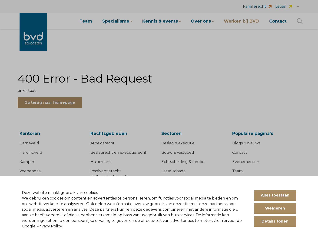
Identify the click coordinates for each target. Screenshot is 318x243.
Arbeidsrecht (102, 143)
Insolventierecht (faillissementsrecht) (109, 174)
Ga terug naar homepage (49, 102)
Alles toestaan (275, 195)
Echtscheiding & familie (182, 162)
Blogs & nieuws (246, 143)
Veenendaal (31, 171)
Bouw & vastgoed (177, 152)
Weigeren (275, 208)
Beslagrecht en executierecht (118, 152)
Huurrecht (100, 162)
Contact (239, 152)
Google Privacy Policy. (42, 226)
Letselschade (173, 171)
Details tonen (275, 221)
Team (237, 171)
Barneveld (29, 143)
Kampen (27, 162)
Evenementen (245, 162)
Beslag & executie (178, 143)
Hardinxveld (31, 152)
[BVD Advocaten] (33, 32)
